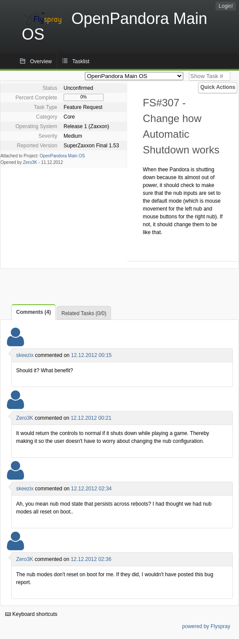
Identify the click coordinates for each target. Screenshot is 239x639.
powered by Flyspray (206, 626)
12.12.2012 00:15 (91, 355)
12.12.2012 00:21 (91, 418)
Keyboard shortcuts (31, 614)
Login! (226, 6)
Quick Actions (217, 87)
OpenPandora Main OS (62, 155)
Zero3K (30, 162)
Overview (41, 61)
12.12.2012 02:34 (91, 489)
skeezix (25, 355)
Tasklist (80, 61)
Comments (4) (33, 312)
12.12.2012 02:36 (91, 559)
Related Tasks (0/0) (83, 313)
